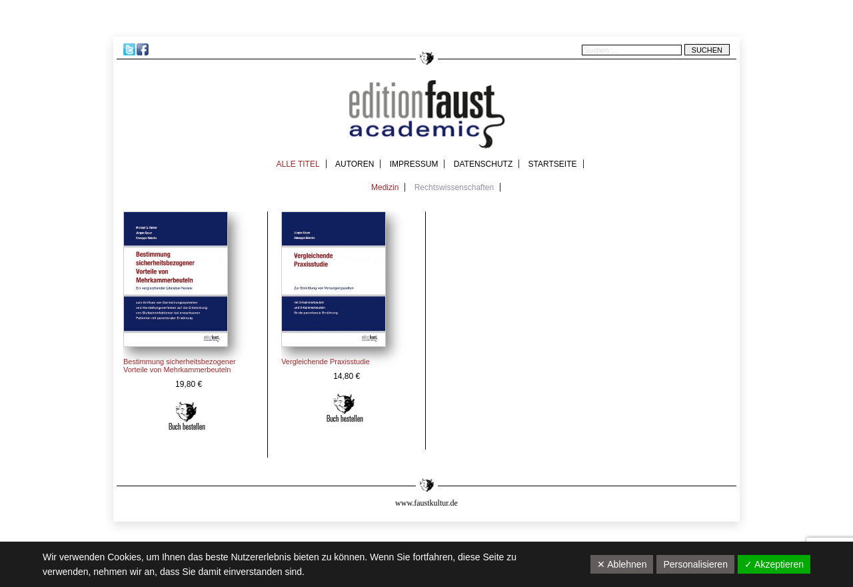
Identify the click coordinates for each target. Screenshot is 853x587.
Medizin (385, 187)
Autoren (354, 164)
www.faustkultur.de (426, 503)
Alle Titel (297, 164)
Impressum (414, 164)
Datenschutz (483, 164)
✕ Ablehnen (621, 564)
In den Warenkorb (187, 416)
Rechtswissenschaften (454, 187)
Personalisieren (695, 564)
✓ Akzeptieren (774, 564)
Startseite (552, 164)
